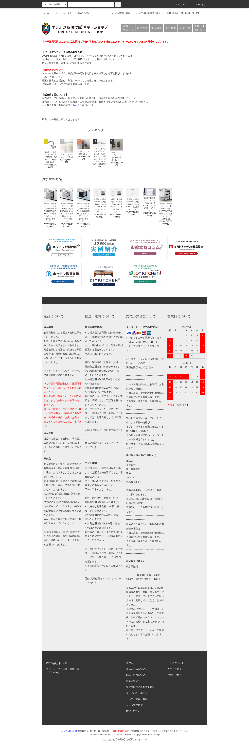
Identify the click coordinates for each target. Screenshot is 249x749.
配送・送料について (136, 674)
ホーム (46, 13)
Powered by (124, 740)
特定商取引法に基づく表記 (140, 687)
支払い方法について (136, 668)
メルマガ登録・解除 (119, 13)
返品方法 (156, 28)
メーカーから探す (61, 13)
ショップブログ (134, 705)
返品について (133, 680)
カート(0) (198, 4)
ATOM (136, 711)
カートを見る (174, 668)
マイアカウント (175, 662)
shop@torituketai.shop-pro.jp (147, 734)
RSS (128, 711)
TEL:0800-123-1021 (190, 13)
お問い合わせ (171, 13)
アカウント (178, 4)
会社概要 (171, 28)
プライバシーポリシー (138, 693)
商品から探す (82, 13)
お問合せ (185, 28)
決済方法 (142, 28)
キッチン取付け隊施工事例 (146, 13)
